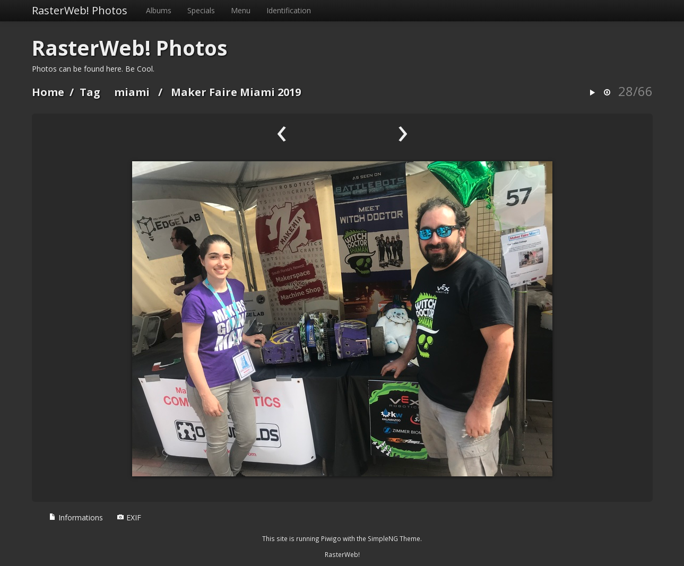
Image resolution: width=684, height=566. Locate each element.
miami (132, 92)
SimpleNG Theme (394, 538)
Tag (90, 92)
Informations (76, 517)
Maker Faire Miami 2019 (236, 92)
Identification (288, 10)
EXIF (129, 517)
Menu (240, 10)
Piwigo (331, 538)
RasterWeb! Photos (79, 10)
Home (48, 92)
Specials (201, 10)
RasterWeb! (342, 554)
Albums (158, 10)
